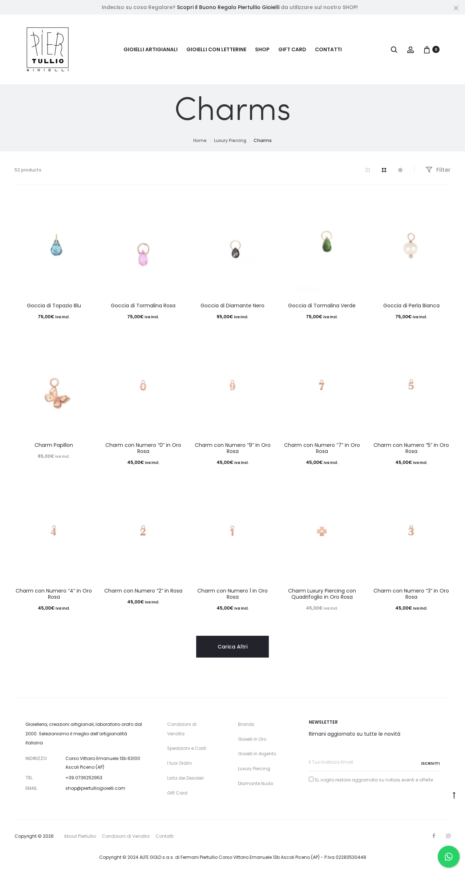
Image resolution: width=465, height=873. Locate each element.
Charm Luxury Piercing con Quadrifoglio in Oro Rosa (322, 594)
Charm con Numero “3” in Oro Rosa (411, 594)
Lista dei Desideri (185, 778)
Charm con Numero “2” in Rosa (143, 590)
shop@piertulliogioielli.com (95, 788)
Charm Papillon (54, 445)
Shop (262, 49)
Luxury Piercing (230, 140)
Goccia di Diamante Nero (232, 305)
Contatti (328, 49)
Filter (437, 170)
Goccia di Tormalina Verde (322, 305)
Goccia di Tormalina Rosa (143, 305)
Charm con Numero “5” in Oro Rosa (411, 448)
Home (200, 140)
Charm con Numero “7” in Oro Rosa (322, 448)
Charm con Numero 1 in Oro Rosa (232, 594)
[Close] (456, 8)
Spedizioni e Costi (186, 748)
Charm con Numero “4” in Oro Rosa (54, 594)
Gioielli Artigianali (151, 49)
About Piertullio (80, 836)
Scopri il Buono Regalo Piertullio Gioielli (228, 7)
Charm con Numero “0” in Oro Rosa (143, 448)
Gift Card (292, 49)
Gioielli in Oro (252, 739)
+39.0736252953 (83, 778)
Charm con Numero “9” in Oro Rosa (233, 448)
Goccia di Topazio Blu (54, 305)
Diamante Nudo (255, 783)
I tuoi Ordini (179, 763)
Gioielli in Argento (257, 754)
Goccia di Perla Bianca (411, 305)
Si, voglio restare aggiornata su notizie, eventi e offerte (374, 780)
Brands (246, 724)
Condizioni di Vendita (126, 836)
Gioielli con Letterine (216, 49)
